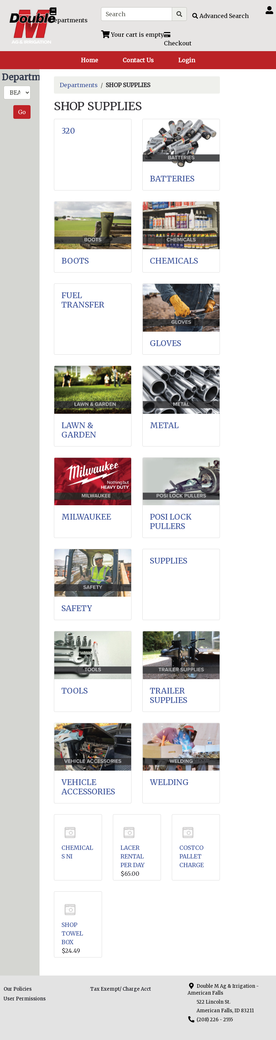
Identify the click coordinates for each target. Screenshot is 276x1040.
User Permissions (25, 999)
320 (68, 131)
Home (89, 60)
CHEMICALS (174, 261)
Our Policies (18, 989)
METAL (164, 425)
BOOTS (75, 261)
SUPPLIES (168, 561)
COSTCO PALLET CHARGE (191, 856)
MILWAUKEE (86, 517)
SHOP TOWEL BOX (72, 933)
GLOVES (165, 343)
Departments (79, 85)
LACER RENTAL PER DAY (132, 856)
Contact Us (138, 60)
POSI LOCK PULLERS (171, 521)
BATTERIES (172, 179)
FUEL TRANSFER (82, 300)
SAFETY (76, 608)
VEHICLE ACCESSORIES (88, 787)
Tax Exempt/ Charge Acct (120, 989)
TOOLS (74, 691)
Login (186, 60)
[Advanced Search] (220, 15)
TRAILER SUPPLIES (168, 695)
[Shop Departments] (73, 15)
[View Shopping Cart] (132, 34)
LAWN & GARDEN (78, 430)
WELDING (169, 782)
